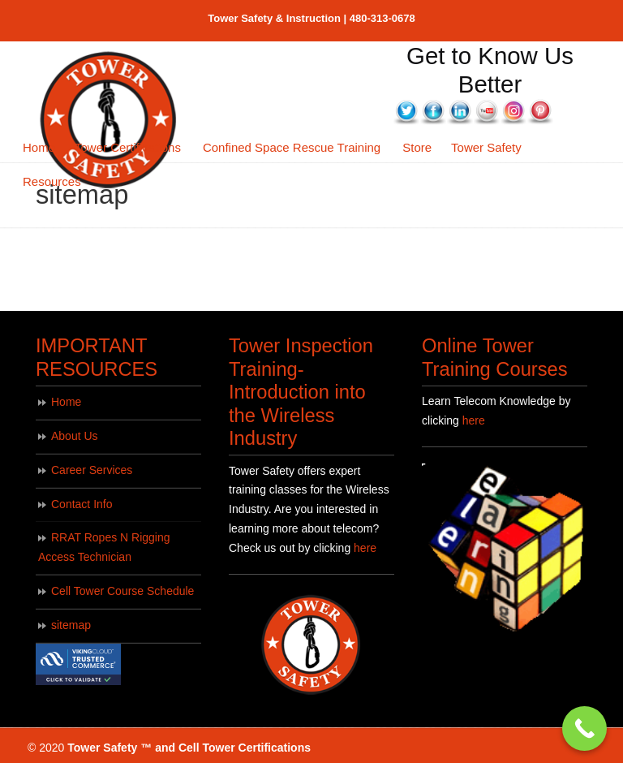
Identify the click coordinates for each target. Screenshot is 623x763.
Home (66, 401)
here (365, 547)
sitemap (71, 625)
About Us (74, 435)
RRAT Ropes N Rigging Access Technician (104, 547)
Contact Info (82, 504)
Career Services (91, 469)
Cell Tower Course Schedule (122, 590)
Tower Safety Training (109, 120)
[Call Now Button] (584, 728)
